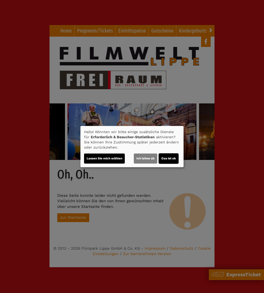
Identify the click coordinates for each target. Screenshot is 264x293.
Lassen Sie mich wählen (104, 158)
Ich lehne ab (145, 158)
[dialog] (132, 146)
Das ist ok (168, 158)
